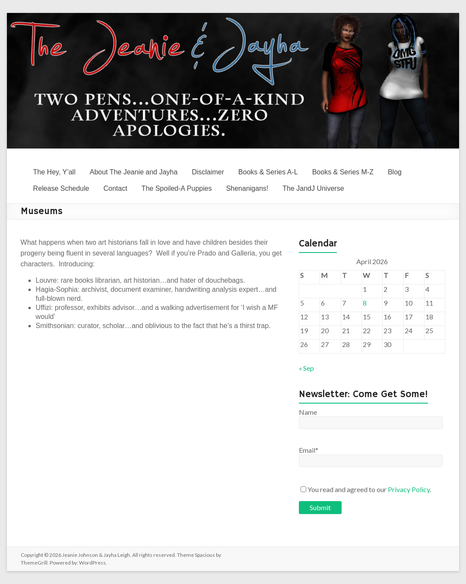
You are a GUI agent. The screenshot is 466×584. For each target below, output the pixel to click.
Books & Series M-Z (343, 172)
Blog (395, 172)
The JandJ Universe (313, 188)
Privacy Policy (409, 489)
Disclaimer (208, 172)
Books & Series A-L (268, 172)
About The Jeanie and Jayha (134, 172)
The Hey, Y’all (54, 172)
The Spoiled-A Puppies (177, 188)
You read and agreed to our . (366, 489)
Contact (115, 188)
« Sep (306, 368)
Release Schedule (61, 188)
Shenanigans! (247, 188)
